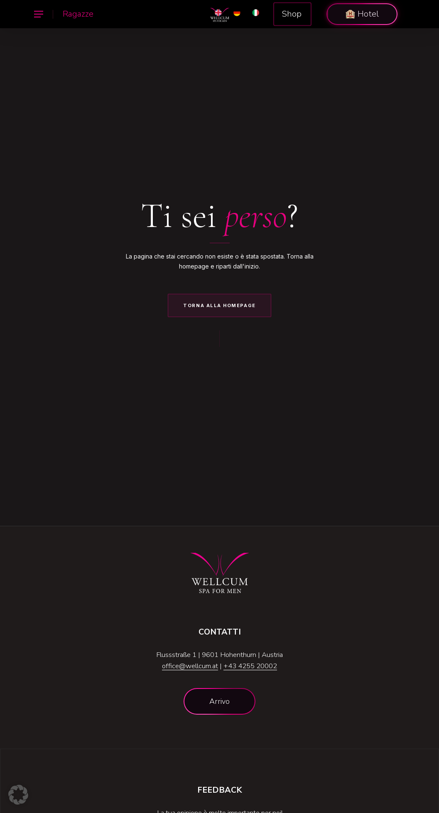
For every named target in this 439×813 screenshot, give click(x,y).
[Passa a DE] (237, 14)
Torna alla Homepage (219, 305)
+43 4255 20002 (250, 666)
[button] (38, 14)
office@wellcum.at (190, 666)
